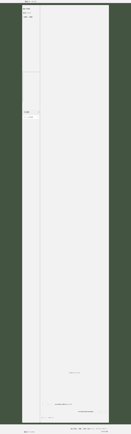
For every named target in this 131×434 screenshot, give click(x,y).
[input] (31, 117)
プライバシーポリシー (101, 429)
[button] (37, 117)
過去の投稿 (26, 9)
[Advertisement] (74, 385)
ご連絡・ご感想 (27, 17)
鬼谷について (27, 13)
